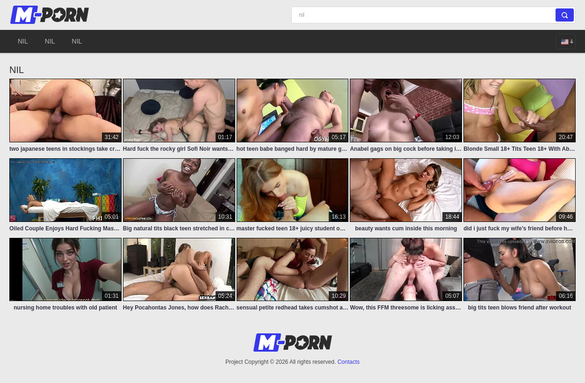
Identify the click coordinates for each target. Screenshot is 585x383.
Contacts (349, 362)
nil (23, 41)
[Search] (433, 15)
